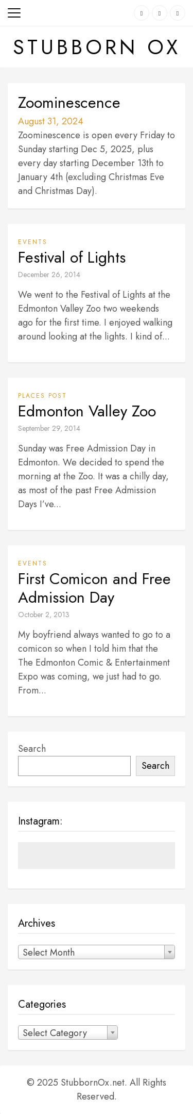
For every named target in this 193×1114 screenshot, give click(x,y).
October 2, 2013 (43, 614)
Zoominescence (69, 102)
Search (32, 748)
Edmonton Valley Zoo (87, 411)
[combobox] (96, 952)
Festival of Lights (72, 257)
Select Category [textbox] (55, 1033)
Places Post (42, 395)
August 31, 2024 (50, 121)
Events (32, 242)
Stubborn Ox (97, 47)
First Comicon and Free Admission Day (94, 588)
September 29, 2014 (49, 428)
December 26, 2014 (49, 274)
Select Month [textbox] (49, 952)
